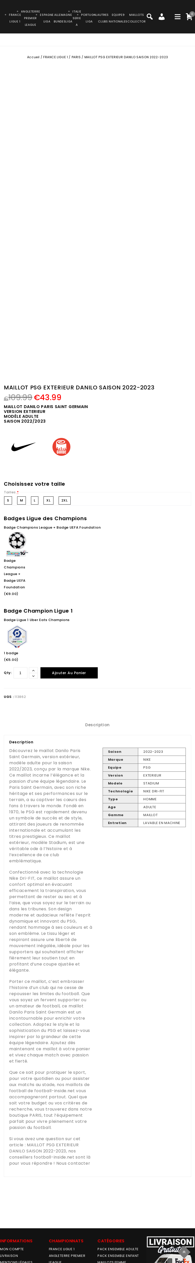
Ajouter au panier (69, 672)
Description (97, 725)
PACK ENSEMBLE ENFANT (118, 1255)
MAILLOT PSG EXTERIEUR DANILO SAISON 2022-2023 (44, 1148)
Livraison (9, 1255)
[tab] (97, 725)
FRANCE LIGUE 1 (55, 57)
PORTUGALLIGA (89, 18)
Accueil (33, 57)
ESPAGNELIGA (47, 18)
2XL (64, 500)
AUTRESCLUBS (103, 18)
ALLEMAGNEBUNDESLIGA (63, 18)
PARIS (76, 57)
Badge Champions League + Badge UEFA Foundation (52, 527)
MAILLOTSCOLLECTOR (136, 18)
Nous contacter (73, 1163)
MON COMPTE (12, 1249)
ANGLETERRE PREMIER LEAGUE (30, 18)
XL (48, 500)
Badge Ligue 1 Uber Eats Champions (37, 619)
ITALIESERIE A (76, 18)
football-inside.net (54, 1091)
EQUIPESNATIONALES (118, 18)
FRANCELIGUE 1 (15, 18)
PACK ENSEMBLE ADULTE (118, 1249)
